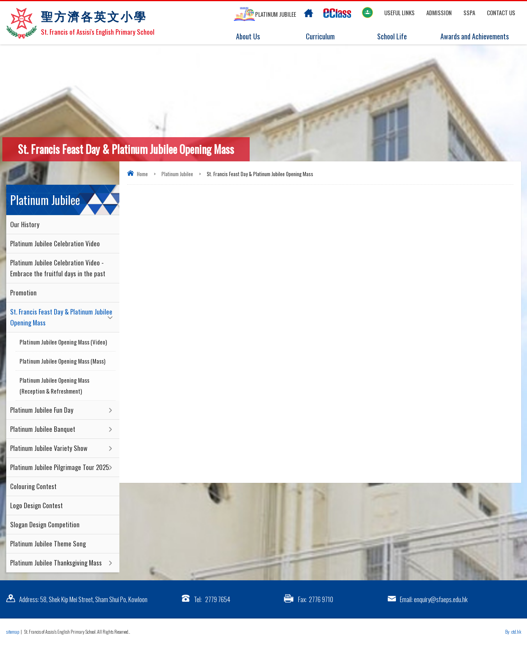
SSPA (469, 12)
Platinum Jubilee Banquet (42, 429)
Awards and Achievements (473, 36)
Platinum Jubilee (177, 174)
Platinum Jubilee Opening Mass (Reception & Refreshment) (54, 385)
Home (142, 174)
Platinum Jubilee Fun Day (41, 410)
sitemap (12, 631)
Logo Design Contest (36, 505)
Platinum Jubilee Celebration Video (55, 243)
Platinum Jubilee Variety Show (48, 448)
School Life (386, 36)
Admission (439, 12)
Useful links (399, 12)
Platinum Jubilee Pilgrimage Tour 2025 (59, 467)
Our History (24, 224)
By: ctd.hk (513, 631)
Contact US (501, 12)
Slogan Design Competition (45, 524)
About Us (242, 36)
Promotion (23, 292)
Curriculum (313, 36)
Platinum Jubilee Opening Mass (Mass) (62, 361)
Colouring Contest (33, 486)
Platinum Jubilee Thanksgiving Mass (56, 562)
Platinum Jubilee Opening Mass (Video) (63, 342)
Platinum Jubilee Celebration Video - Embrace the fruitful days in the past (57, 268)
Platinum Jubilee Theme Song (48, 543)
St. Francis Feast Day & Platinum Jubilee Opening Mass (61, 317)
